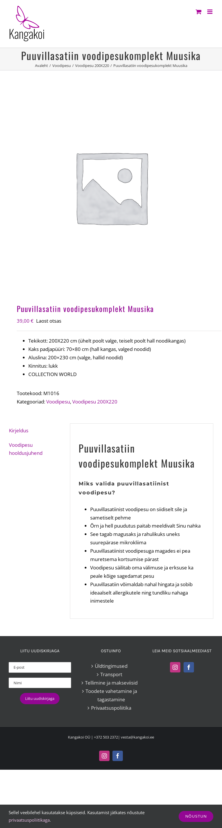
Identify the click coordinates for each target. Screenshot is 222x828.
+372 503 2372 (106, 737)
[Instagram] (175, 667)
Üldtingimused (111, 666)
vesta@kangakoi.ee (137, 737)
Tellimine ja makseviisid (111, 682)
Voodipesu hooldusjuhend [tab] (25, 449)
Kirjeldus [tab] (18, 430)
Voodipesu (58, 401)
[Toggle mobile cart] (198, 12)
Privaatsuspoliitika (111, 707)
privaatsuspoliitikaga (29, 820)
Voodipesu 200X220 (94, 401)
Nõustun (196, 816)
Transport (111, 674)
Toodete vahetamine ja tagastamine (111, 695)
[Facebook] (189, 667)
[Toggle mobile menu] (210, 12)
